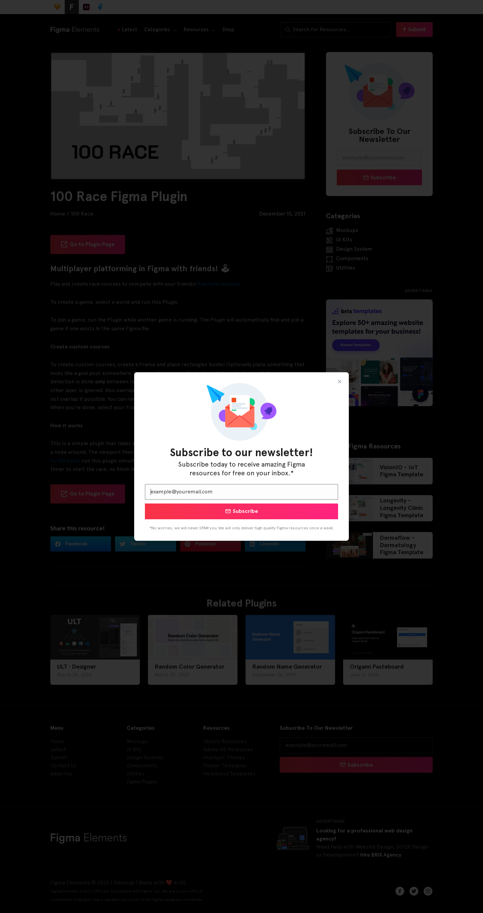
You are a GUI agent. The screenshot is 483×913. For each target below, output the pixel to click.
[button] (339, 381)
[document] (241, 456)
